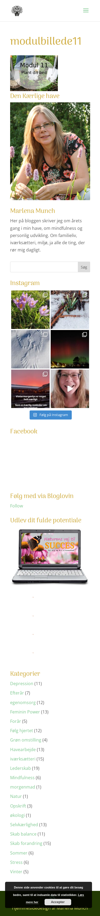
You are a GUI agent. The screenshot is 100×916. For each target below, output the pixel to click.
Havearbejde (23, 749)
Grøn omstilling (25, 740)
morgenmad (22, 787)
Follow (16, 506)
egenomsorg (23, 702)
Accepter (58, 902)
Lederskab (20, 768)
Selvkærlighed (24, 825)
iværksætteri (22, 759)
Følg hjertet (21, 730)
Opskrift (18, 806)
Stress (16, 862)
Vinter (16, 872)
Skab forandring (26, 843)
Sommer (18, 853)
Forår (15, 721)
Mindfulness (22, 778)
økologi (17, 815)
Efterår (17, 693)
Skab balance (23, 834)
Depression (21, 683)
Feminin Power (25, 712)
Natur (16, 796)
